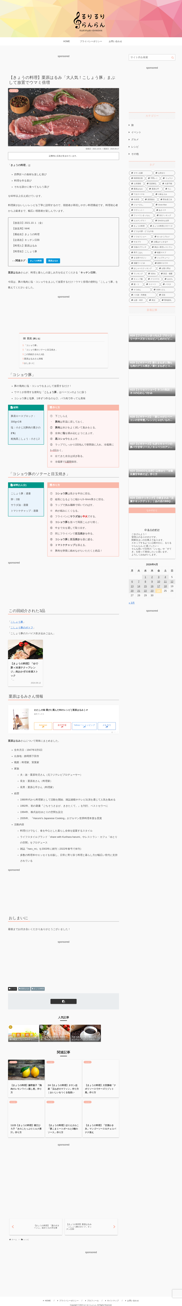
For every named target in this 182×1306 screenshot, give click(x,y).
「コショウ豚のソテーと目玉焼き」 (42, 349)
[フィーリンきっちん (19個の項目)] (141, 215)
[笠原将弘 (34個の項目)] (152, 183)
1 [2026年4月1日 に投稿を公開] (145, 577)
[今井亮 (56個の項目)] (135, 199)
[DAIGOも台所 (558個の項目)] (164, 220)
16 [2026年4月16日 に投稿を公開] (152, 586)
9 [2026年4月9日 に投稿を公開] (152, 581)
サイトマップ (112, 1301)
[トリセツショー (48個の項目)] (140, 236)
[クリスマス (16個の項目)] (154, 279)
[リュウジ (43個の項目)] (168, 178)
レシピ (12, 989)
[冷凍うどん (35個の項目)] (163, 289)
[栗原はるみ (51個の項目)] (137, 189)
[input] (152, 57)
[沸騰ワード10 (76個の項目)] (140, 263)
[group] (23, 1033)
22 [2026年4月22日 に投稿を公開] (145, 590)
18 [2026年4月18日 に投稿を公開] (165, 586)
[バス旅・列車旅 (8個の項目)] (142, 295)
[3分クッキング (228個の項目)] (165, 215)
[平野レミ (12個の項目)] (153, 178)
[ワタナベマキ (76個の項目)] (141, 194)
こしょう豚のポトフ (22, 627)
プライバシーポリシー (68, 1301)
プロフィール (92, 1301)
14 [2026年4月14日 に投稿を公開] (138, 586)
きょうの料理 (38, 989)
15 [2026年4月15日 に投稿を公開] (145, 586)
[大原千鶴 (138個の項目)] (167, 183)
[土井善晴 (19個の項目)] (136, 183)
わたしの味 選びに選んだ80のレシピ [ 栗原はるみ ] (61, 710)
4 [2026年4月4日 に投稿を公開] (165, 577)
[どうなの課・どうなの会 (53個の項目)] (152, 231)
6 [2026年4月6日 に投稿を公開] (132, 581)
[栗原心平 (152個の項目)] (154, 189)
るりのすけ (153, 530)
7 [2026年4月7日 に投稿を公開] (138, 581)
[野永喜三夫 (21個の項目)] (166, 199)
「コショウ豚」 (32, 345)
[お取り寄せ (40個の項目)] (166, 268)
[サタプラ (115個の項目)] (138, 242)
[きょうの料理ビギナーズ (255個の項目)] (161, 226)
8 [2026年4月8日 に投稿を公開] (145, 581)
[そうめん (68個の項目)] (140, 289)
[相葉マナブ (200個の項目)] (163, 252)
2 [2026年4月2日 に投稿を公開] (152, 577)
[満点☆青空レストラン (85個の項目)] (162, 247)
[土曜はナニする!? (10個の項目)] (162, 242)
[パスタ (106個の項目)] (168, 284)
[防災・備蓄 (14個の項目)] (167, 273)
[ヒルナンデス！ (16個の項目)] (140, 220)
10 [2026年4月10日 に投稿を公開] (158, 581)
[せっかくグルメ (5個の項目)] (163, 236)
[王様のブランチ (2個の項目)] (139, 247)
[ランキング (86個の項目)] (137, 273)
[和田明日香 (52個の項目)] (137, 178)
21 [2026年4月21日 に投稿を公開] (138, 590)
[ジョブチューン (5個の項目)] (163, 257)
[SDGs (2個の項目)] (152, 273)
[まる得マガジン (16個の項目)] (140, 257)
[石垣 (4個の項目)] (166, 295)
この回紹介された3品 (34, 354)
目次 (27, 338)
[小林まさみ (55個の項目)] (164, 194)
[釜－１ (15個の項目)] (136, 284)
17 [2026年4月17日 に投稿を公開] (158, 586)
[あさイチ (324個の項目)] (164, 210)
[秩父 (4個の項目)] (153, 300)
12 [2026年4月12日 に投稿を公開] (172, 581)
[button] (63, 1001)
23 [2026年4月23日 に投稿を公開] (152, 590)
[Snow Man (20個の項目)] (164, 204)
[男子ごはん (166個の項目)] (140, 252)
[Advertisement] (63, 64)
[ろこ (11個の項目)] (169, 189)
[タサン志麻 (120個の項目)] (141, 173)
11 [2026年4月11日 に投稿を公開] (165, 581)
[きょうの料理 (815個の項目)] (138, 226)
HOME (47, 1301)
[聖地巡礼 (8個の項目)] (167, 300)
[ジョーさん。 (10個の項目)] (141, 204)
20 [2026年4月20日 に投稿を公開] (132, 590)
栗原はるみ (24, 989)
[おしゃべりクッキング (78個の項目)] (142, 268)
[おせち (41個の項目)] (168, 279)
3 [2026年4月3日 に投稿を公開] (158, 577)
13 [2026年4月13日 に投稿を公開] (132, 586)
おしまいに (29, 363)
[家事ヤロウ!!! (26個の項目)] (164, 263)
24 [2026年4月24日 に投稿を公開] (158, 590)
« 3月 (132, 602)
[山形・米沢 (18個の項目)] (137, 300)
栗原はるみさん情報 (34, 358)
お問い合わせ (132, 1301)
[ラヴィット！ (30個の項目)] (141, 210)
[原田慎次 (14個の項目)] (150, 199)
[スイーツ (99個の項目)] (152, 284)
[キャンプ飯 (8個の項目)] (137, 279)
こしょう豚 (17, 622)
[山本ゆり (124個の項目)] (164, 173)
